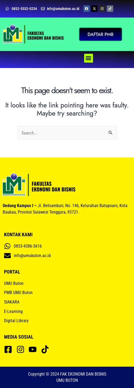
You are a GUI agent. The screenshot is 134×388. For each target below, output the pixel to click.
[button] (88, 58)
